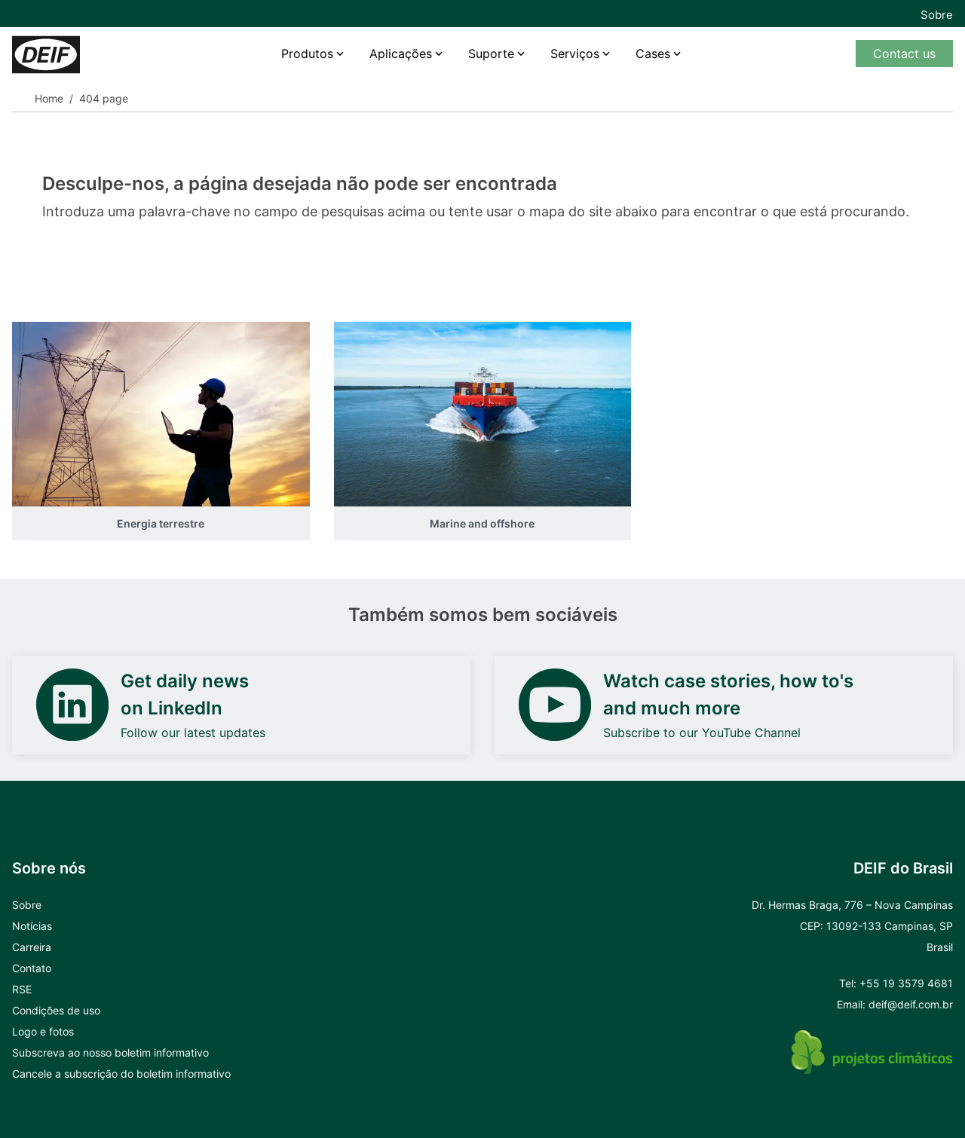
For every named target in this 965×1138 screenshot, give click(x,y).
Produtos (307, 53)
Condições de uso (56, 1010)
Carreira (31, 947)
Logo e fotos (43, 1031)
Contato (31, 968)
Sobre (937, 15)
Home (49, 98)
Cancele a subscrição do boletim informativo (121, 1073)
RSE (22, 989)
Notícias (32, 925)
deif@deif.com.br (910, 1004)
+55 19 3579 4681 (906, 983)
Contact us (904, 53)
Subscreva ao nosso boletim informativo (110, 1052)
